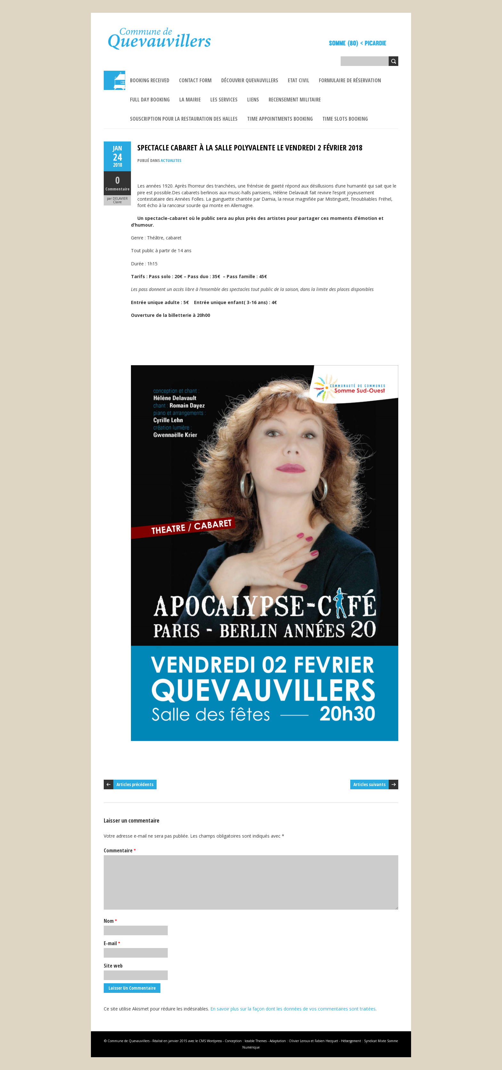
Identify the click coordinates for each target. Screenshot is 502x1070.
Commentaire (117, 189)
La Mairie (190, 99)
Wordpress (214, 1041)
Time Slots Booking (345, 118)
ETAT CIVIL (298, 80)
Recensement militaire (295, 99)
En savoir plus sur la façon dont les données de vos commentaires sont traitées (293, 1009)
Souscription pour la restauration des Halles (184, 118)
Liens (253, 99)
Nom (110, 920)
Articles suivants (369, 784)
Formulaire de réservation (350, 80)
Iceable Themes (256, 1041)
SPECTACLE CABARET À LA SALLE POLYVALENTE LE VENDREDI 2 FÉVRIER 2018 (249, 147)
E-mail (112, 943)
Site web (113, 965)
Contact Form (195, 80)
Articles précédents (135, 784)
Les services (224, 99)
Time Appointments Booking (280, 118)
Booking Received (149, 80)
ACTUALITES (171, 160)
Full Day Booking (150, 99)
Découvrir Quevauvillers (249, 80)
